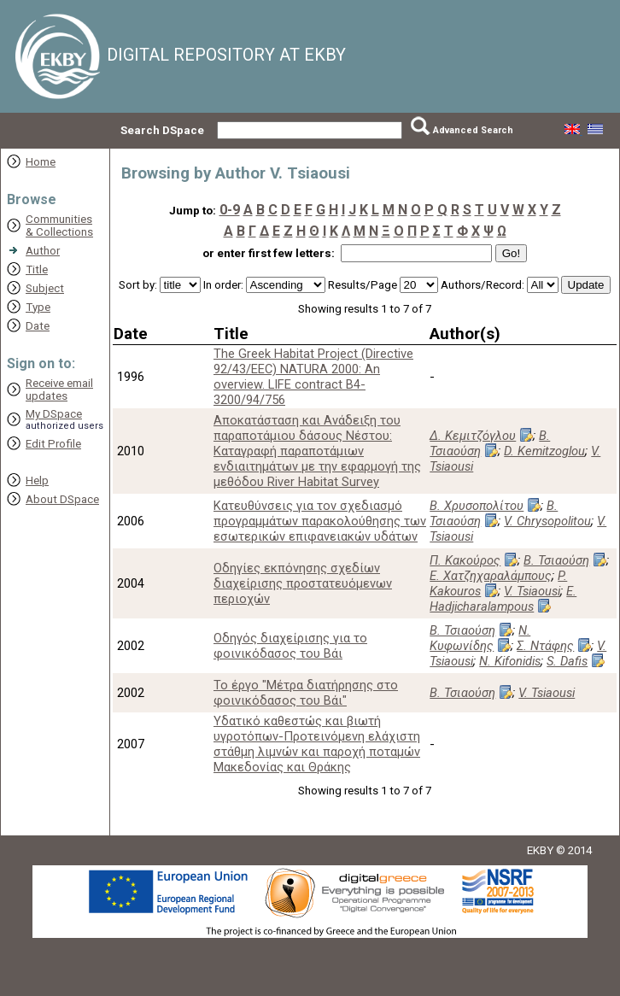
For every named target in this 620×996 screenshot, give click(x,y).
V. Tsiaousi (532, 591)
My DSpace (54, 413)
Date (38, 325)
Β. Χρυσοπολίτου (476, 505)
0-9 (229, 210)
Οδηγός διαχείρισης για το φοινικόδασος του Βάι (290, 645)
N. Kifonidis (510, 661)
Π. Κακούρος (465, 560)
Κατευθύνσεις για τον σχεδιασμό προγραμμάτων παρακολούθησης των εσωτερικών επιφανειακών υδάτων (319, 521)
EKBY (540, 850)
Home (41, 161)
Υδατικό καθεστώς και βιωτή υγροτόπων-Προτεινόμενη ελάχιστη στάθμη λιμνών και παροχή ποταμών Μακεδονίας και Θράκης (316, 744)
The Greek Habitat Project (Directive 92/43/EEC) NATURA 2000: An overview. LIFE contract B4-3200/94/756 (313, 376)
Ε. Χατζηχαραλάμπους (491, 575)
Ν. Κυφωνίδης (480, 638)
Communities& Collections (59, 225)
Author (43, 250)
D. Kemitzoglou (544, 451)
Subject (45, 288)
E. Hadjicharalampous (503, 598)
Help (37, 480)
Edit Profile (53, 443)
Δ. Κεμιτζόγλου (473, 435)
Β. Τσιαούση (490, 443)
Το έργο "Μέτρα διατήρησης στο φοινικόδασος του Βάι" (305, 692)
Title (37, 269)
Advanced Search (473, 130)
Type (38, 307)
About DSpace (62, 499)
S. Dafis (567, 661)
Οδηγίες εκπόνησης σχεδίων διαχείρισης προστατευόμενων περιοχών (302, 583)
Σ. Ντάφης (545, 645)
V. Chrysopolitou (547, 521)
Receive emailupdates (59, 389)
